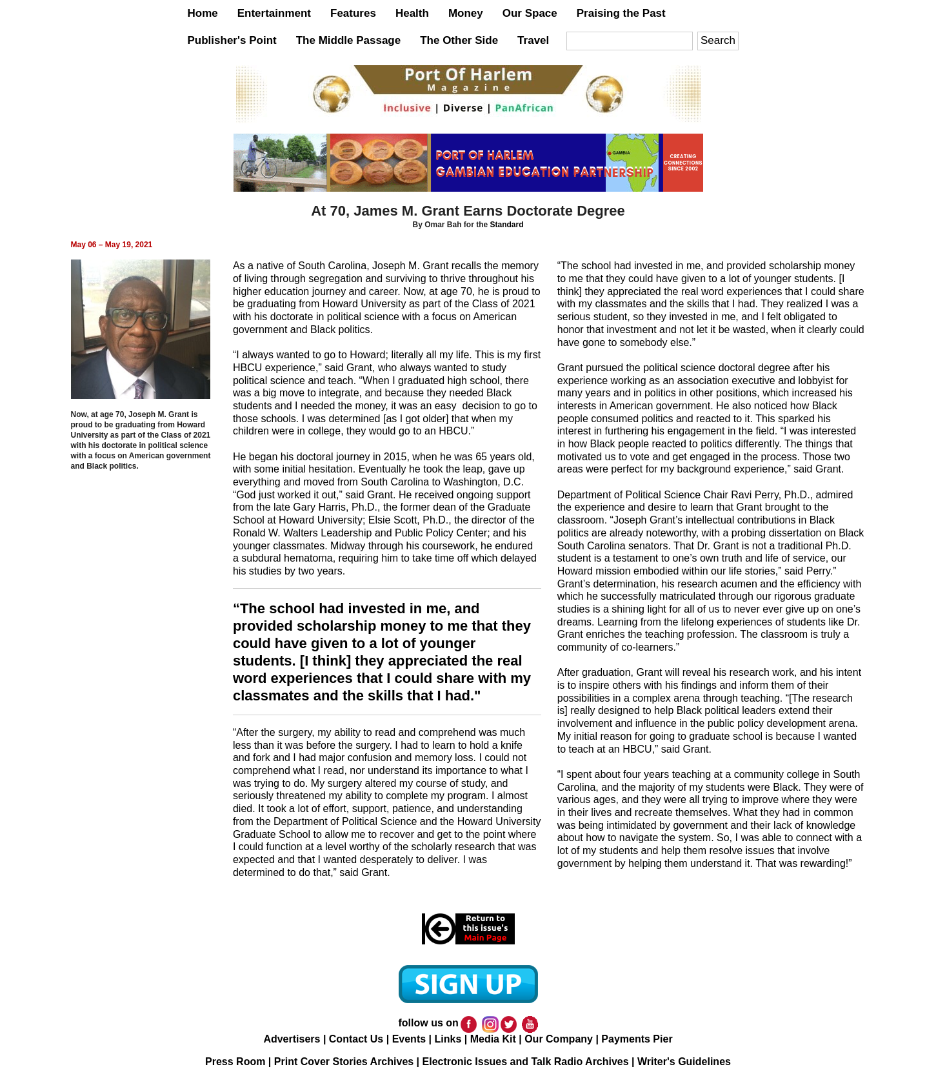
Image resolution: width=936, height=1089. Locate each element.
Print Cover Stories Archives (343, 1061)
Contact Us (356, 1038)
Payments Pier (636, 1038)
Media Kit (493, 1038)
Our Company (558, 1038)
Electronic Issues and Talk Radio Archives (526, 1061)
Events (409, 1038)
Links (447, 1038)
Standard (507, 224)
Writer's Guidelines (684, 1061)
